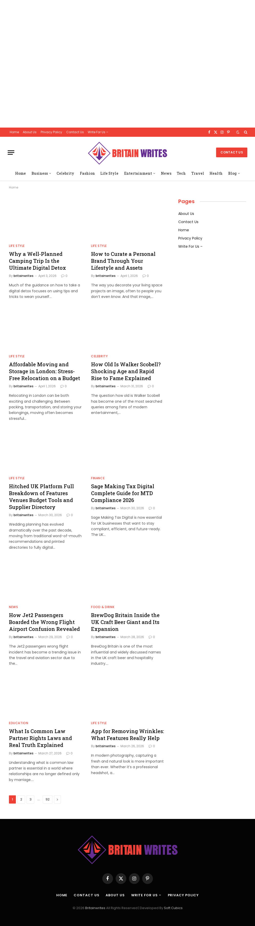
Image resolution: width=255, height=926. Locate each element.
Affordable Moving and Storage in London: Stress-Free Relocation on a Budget (44, 371)
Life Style (109, 173)
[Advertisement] (127, 64)
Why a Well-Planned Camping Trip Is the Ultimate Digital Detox (37, 261)
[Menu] (11, 152)
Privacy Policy (51, 132)
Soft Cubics (173, 908)
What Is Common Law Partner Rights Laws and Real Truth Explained (40, 738)
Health (216, 173)
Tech (181, 173)
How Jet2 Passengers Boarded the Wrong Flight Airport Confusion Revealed (44, 622)
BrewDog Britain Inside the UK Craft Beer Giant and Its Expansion (125, 622)
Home (14, 132)
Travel (197, 173)
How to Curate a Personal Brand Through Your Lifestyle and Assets (123, 261)
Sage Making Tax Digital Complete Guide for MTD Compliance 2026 (122, 493)
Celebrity (65, 173)
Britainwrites (95, 908)
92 (48, 799)
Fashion (87, 173)
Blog (232, 173)
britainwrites (24, 276)
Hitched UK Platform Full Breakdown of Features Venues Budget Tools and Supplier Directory (41, 497)
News (166, 173)
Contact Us (75, 132)
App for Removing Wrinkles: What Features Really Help (127, 734)
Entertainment (138, 173)
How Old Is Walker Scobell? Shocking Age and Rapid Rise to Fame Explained (126, 371)
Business (39, 173)
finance (98, 478)
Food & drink (102, 607)
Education (18, 723)
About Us (30, 132)
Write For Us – (98, 132)
